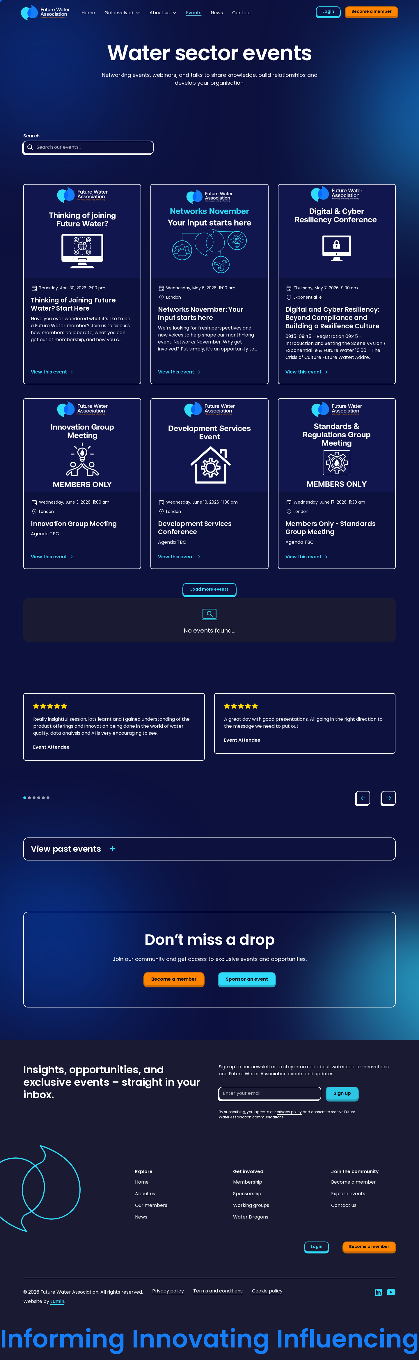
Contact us (343, 1205)
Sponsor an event (247, 979)
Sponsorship (247, 1193)
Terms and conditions (218, 1291)
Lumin (57, 1301)
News (217, 12)
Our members (151, 1205)
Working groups (251, 1205)
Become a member (371, 11)
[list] (209, 737)
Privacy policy (168, 1291)
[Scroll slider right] (389, 798)
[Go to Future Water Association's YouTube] (391, 1292)
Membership (247, 1182)
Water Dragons (250, 1217)
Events (193, 12)
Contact (241, 12)
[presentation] (263, 1131)
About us (145, 1193)
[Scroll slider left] (363, 798)
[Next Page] (209, 589)
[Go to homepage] (45, 13)
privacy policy (289, 1111)
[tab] (24, 797)
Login (328, 11)
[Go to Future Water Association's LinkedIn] (378, 1292)
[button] (122, 12)
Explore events (348, 1193)
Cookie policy (267, 1291)
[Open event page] (82, 284)
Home (88, 12)
